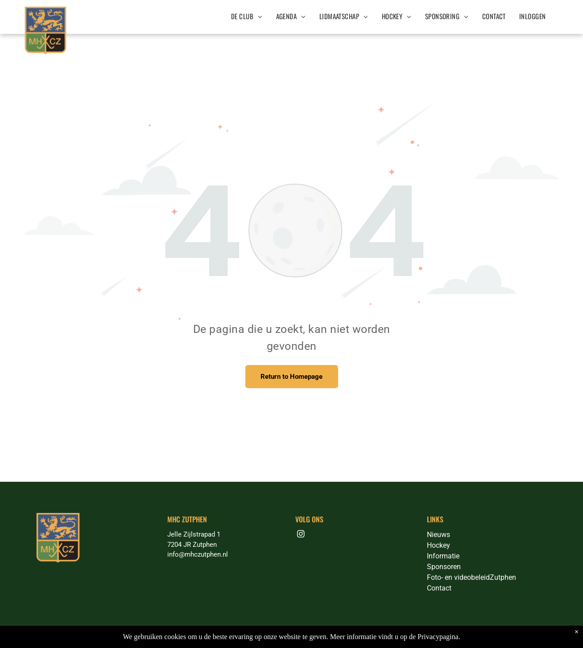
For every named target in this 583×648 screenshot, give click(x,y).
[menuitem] (246, 16)
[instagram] (300, 535)
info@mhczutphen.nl (197, 554)
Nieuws (438, 534)
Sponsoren (444, 566)
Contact (439, 588)
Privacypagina (438, 636)
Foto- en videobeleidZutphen (471, 577)
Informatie (443, 556)
